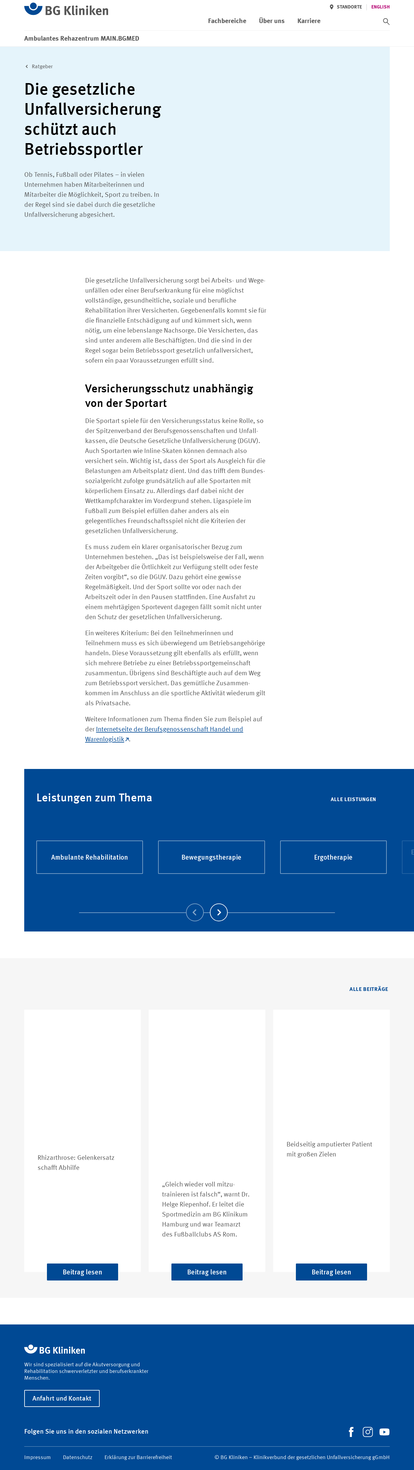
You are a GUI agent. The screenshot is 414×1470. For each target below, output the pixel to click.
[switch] (386, 21)
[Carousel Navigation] (207, 903)
